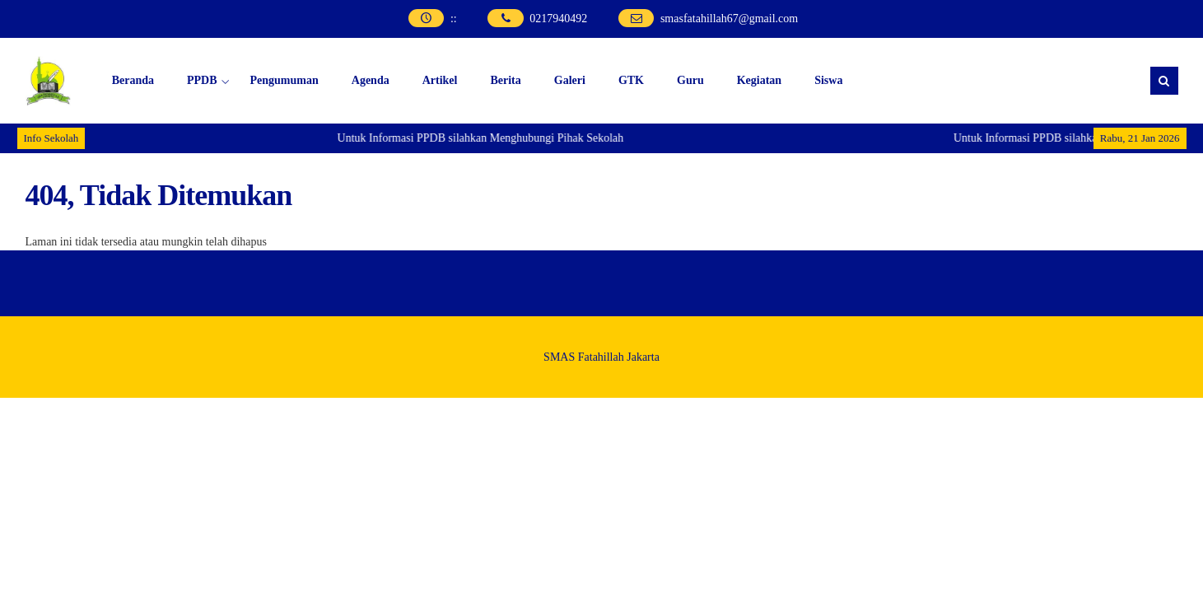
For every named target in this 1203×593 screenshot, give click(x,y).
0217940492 (558, 18)
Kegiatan (759, 80)
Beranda (133, 80)
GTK (631, 80)
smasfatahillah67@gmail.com (729, 18)
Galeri (569, 80)
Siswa (828, 80)
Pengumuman (284, 80)
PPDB (202, 80)
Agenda (370, 80)
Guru (690, 80)
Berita (505, 80)
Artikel (440, 80)
